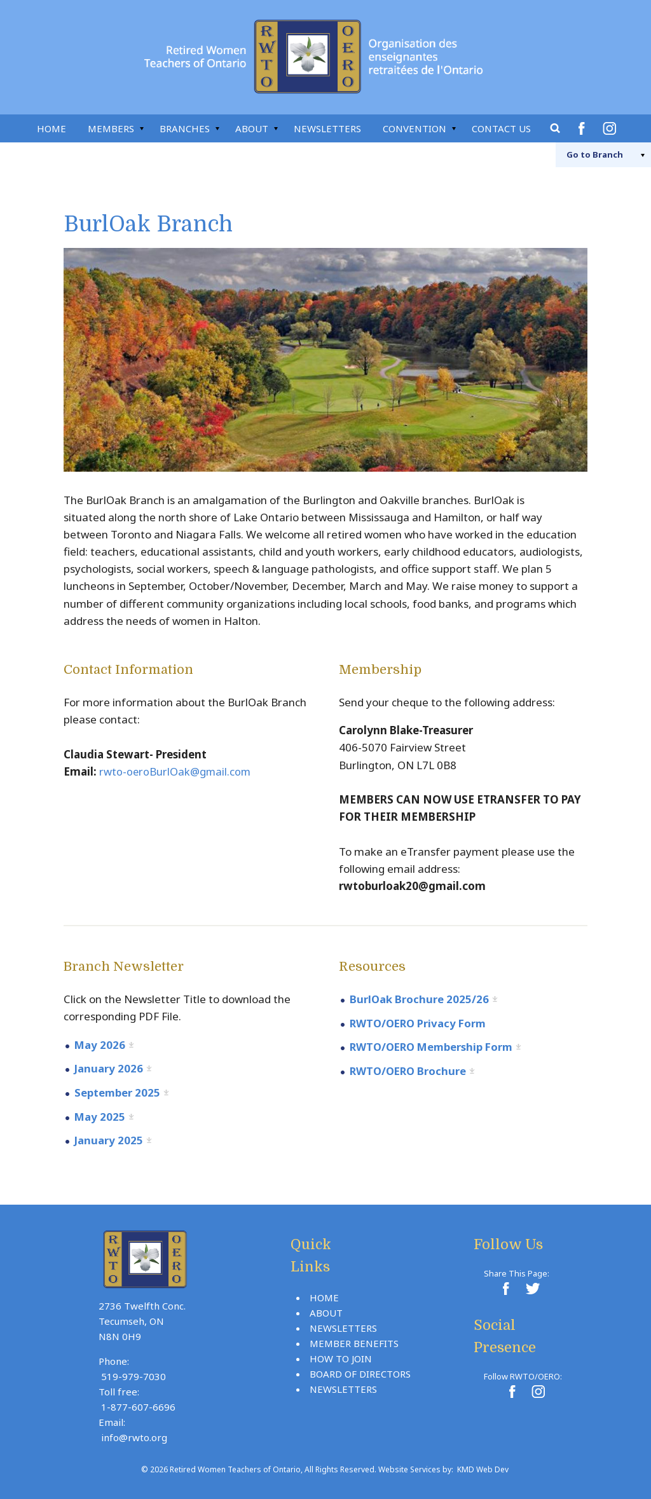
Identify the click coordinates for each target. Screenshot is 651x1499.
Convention (414, 128)
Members (111, 128)
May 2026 (100, 1044)
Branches (185, 128)
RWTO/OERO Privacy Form (420, 1022)
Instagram (611, 128)
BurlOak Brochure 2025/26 (420, 999)
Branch (588, 154)
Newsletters (327, 128)
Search (555, 128)
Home (51, 128)
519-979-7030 (133, 1374)
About (251, 128)
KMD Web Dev (483, 1467)
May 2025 (100, 1115)
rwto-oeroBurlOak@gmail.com (176, 771)
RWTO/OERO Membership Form (434, 1046)
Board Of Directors (360, 1372)
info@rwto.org (134, 1435)
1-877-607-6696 (138, 1405)
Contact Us (501, 128)
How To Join (341, 1356)
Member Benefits (354, 1341)
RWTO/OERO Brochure (410, 1070)
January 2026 (109, 1068)
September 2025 (117, 1092)
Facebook (583, 128)
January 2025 (109, 1139)
